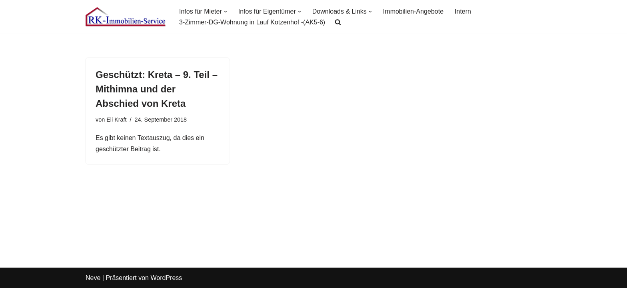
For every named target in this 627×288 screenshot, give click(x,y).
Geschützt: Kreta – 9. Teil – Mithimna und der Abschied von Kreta (157, 89)
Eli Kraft (116, 119)
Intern (463, 11)
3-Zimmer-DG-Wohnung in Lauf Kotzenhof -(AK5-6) (252, 22)
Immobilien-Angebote (413, 11)
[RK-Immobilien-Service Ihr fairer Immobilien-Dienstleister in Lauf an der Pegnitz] (126, 16)
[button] (225, 11)
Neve (93, 277)
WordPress (166, 277)
